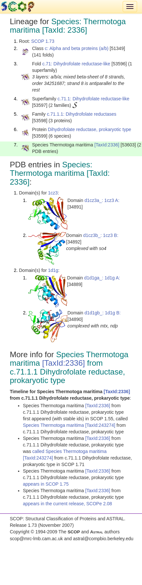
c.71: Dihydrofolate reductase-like (76, 63)
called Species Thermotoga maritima (69, 451)
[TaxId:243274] (100, 425)
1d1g (53, 270)
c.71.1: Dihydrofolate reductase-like (93, 98)
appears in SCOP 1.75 (46, 484)
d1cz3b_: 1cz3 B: (100, 235)
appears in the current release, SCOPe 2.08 (67, 503)
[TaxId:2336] (106, 144)
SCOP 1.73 (42, 41)
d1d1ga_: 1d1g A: (102, 277)
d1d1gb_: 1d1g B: (102, 312)
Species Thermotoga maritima (54, 425)
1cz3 (53, 192)
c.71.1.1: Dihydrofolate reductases (81, 114)
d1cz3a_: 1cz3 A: (101, 200)
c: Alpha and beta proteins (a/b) (77, 48)
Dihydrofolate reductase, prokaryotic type (89, 129)
